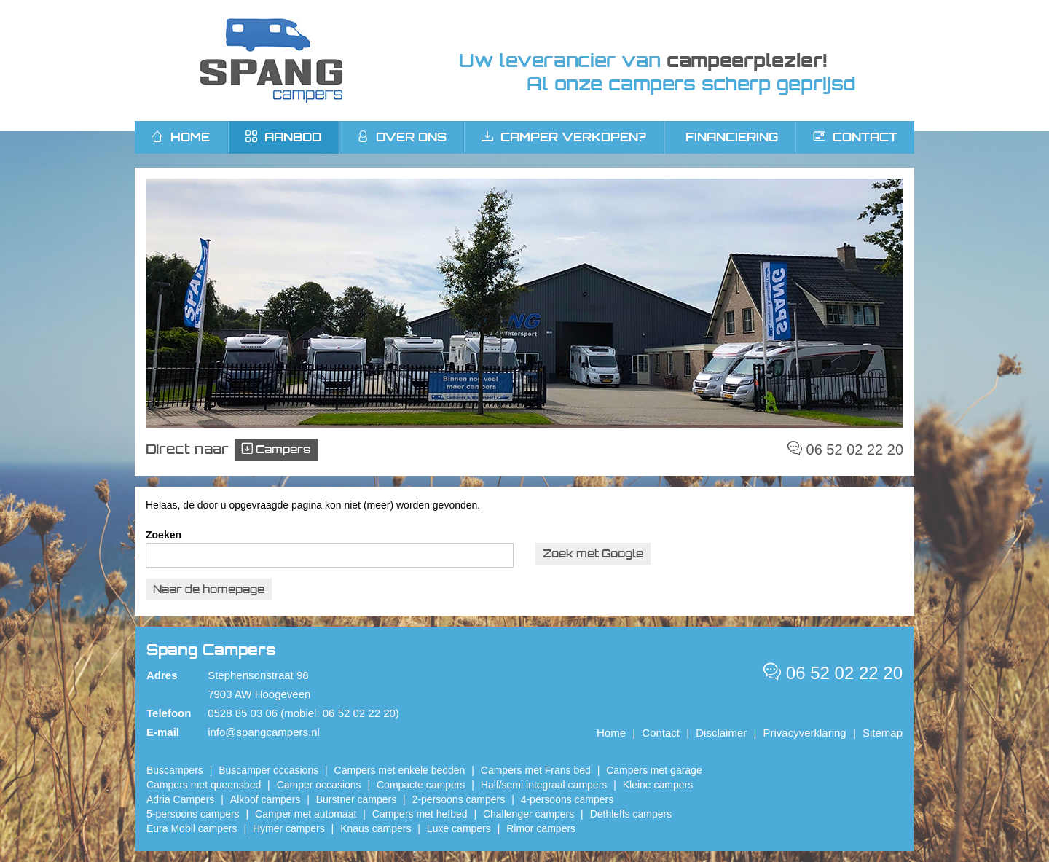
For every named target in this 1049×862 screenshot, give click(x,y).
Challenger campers (528, 814)
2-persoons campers (459, 799)
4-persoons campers (567, 799)
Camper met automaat (305, 814)
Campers (276, 449)
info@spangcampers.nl (264, 732)
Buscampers (174, 770)
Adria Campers (180, 799)
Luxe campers (459, 828)
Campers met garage (654, 770)
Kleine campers (658, 785)
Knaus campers (375, 828)
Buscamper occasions (268, 770)
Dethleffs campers (631, 814)
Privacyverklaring (804, 732)
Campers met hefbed (420, 814)
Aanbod (283, 137)
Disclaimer (721, 732)
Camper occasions (319, 785)
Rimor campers (540, 828)
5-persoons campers (193, 814)
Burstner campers (356, 799)
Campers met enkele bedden (399, 770)
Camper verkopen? (564, 137)
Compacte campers (421, 785)
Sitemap (883, 732)
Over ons (402, 137)
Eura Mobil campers (191, 828)
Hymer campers (289, 828)
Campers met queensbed (203, 785)
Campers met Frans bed (536, 770)
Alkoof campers (265, 799)
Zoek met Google (593, 553)
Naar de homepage (208, 589)
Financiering (731, 137)
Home (611, 732)
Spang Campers (271, 60)
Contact (855, 137)
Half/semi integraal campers (544, 785)
